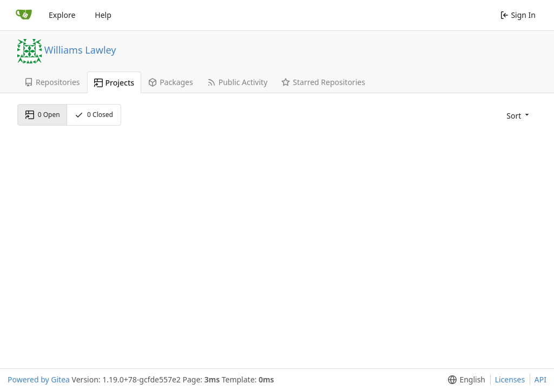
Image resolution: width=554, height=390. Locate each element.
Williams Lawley (80, 49)
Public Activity (237, 82)
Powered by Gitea (39, 379)
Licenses (510, 379)
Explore (62, 15)
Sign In (518, 15)
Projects (114, 82)
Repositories (52, 82)
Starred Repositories (323, 82)
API (540, 379)
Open (42, 114)
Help (103, 15)
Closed (94, 114)
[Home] (24, 15)
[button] (516, 115)
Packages (170, 82)
